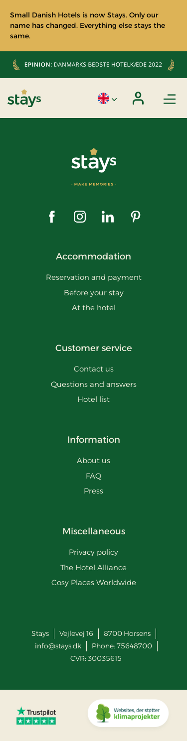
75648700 (134, 645)
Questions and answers (94, 384)
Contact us (94, 368)
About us (93, 460)
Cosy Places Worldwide (93, 582)
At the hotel (94, 307)
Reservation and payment (94, 277)
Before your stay (94, 292)
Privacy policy (93, 552)
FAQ (93, 476)
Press (93, 490)
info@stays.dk (58, 645)
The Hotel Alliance (93, 567)
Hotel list (93, 399)
